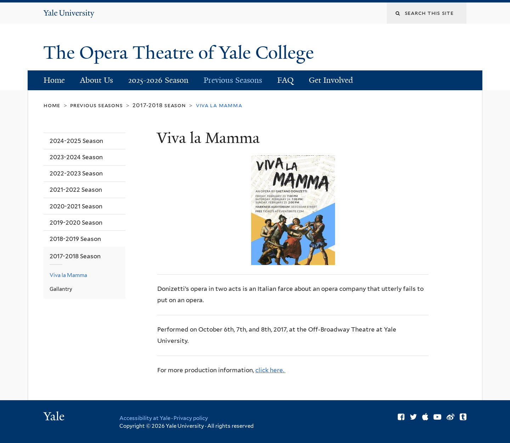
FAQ (285, 80)
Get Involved (331, 80)
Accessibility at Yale (144, 418)
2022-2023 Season (76, 173)
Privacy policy (191, 418)
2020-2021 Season (76, 206)
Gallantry (61, 289)
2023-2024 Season (76, 157)
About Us (96, 80)
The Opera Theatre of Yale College (180, 52)
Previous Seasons (233, 80)
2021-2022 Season (76, 189)
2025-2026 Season (158, 80)
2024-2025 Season (76, 140)
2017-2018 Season (159, 105)
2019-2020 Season (76, 222)
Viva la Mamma (68, 275)
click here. (270, 370)
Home (54, 80)
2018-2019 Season (75, 238)
